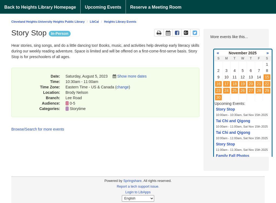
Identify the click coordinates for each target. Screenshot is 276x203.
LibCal (94, 21)
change (122, 87)
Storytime (78, 109)
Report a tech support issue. (138, 186)
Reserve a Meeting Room (155, 7)
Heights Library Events (120, 21)
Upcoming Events (103, 7)
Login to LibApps (138, 192)
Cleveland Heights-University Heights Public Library (48, 21)
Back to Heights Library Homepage (40, 7)
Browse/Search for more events (37, 129)
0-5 (72, 103)
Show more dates (132, 76)
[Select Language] (138, 198)
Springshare (132, 181)
